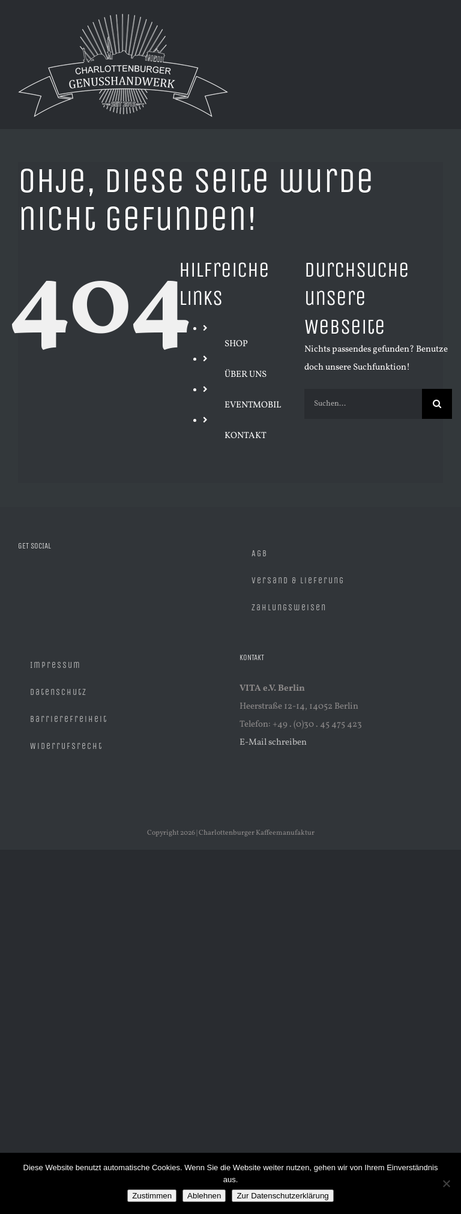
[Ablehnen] (446, 1183)
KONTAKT (245, 436)
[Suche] (437, 404)
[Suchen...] (363, 404)
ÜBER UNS (245, 374)
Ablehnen (204, 1195)
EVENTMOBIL (252, 405)
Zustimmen (152, 1195)
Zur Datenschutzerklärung (282, 1195)
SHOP (236, 344)
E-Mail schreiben (273, 742)
